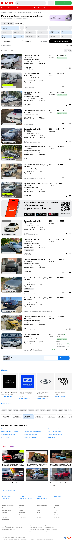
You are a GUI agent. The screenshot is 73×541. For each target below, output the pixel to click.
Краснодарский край (7, 505)
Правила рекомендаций (27, 539)
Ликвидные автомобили (54, 428)
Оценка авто (54, 7)
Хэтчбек (16, 410)
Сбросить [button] (44, 41)
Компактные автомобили (8, 428)
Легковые (4, 7)
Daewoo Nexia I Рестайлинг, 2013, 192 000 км (36, 184)
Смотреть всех (6, 404)
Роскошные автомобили (54, 431)
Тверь (55, 508)
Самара (38, 517)
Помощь (21, 496)
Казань (21, 508)
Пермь (38, 512)
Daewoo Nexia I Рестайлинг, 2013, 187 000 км (36, 260)
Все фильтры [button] (6, 41)
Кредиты (46, 7)
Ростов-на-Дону (41, 515)
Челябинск (57, 515)
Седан (10, 410)
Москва (4, 508)
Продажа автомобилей (6, 12)
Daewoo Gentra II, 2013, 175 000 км (32, 240)
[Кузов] (6, 32)
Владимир (4, 512)
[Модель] (36, 28)
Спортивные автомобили (8, 434)
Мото (35, 7)
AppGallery (53, 214)
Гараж (68, 7)
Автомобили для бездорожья (33, 431)
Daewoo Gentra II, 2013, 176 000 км (32, 222)
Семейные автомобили (31, 437)
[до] (66, 32)
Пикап (48, 410)
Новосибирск (40, 508)
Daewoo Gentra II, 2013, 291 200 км (32, 56)
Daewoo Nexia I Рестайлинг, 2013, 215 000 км (36, 147)
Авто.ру (8, 3)
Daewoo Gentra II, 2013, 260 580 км (32, 336)
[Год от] (6, 36)
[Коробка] (18, 32)
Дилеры (4, 370)
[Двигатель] (30, 32)
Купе (37, 410)
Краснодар (22, 515)
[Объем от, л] (54, 32)
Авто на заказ (12, 7)
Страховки (62, 7)
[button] (61, 17)
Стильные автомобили (31, 434)
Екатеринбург (6, 519)
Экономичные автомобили (32, 428)
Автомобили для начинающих (9, 431)
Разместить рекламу (7, 496)
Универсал (31, 410)
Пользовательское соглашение (10, 539)
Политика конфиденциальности (45, 539)
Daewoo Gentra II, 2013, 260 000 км (32, 93)
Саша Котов (57, 496)
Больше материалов (8, 491)
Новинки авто (5, 437)
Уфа (55, 512)
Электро (29, 7)
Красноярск (22, 517)
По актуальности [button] (7, 51)
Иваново (21, 505)
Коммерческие (21, 7)
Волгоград (5, 515)
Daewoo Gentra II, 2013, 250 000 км (32, 75)
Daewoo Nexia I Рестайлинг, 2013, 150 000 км (36, 166)
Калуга (21, 510)
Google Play (41, 214)
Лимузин (55, 410)
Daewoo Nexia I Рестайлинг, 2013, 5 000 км (36, 111)
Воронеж (4, 517)
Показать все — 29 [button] (53, 437)
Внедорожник (23, 410)
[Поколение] (60, 28)
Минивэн (43, 410)
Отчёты (40, 7)
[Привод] (42, 32)
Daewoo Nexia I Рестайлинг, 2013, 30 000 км (36, 317)
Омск (38, 510)
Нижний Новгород (41, 505)
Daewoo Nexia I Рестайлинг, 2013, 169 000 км (36, 279)
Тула (55, 510)
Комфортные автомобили (55, 434)
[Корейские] (10, 28)
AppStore (29, 214)
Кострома (22, 512)
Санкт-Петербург (7, 510)
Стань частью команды (25, 498)
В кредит (4, 410)
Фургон (60, 410)
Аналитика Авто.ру (41, 498)
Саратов (56, 505)
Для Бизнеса (5, 498)
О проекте (39, 496)
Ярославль (57, 517)
